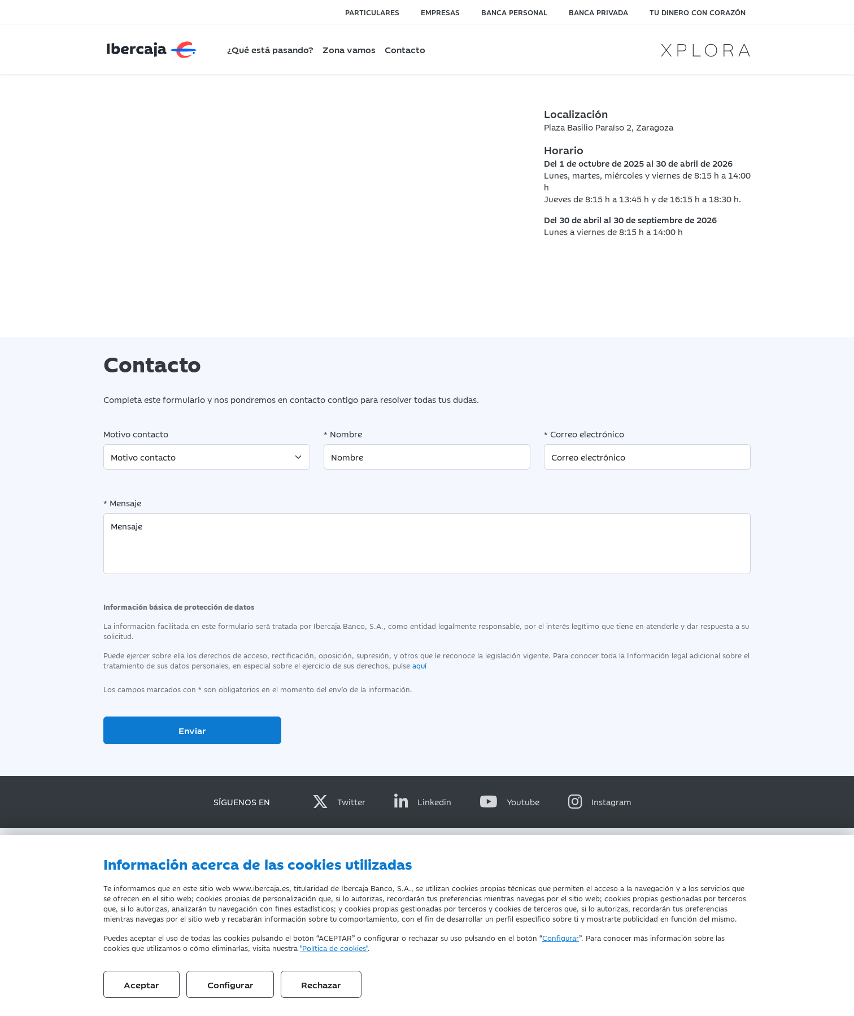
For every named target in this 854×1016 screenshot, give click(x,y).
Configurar (560, 937)
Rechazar (321, 984)
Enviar (192, 730)
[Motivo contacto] (206, 457)
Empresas (440, 12)
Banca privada (598, 12)
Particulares (372, 12)
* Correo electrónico (584, 434)
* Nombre (343, 434)
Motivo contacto (135, 434)
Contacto (405, 49)
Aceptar (141, 984)
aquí (419, 665)
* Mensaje (122, 503)
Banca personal (514, 12)
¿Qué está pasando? (270, 49)
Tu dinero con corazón (698, 12)
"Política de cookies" (334, 948)
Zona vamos (349, 49)
